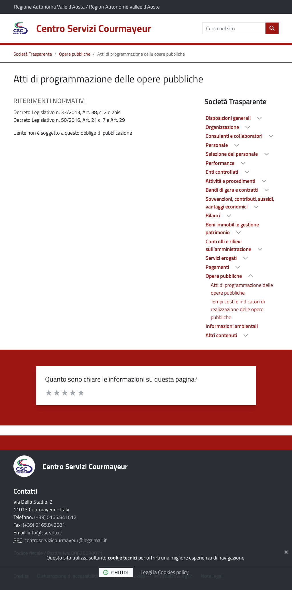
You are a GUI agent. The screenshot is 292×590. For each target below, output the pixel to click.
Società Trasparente (32, 53)
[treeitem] (241, 118)
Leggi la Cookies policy (165, 572)
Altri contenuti (222, 335)
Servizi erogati (222, 258)
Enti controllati (222, 172)
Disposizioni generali (229, 118)
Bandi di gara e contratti (232, 190)
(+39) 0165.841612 (55, 517)
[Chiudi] (286, 551)
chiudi (116, 572)
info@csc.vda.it (44, 532)
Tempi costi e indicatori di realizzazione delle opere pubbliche (238, 309)
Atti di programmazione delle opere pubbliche (242, 289)
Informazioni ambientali (232, 326)
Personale (217, 145)
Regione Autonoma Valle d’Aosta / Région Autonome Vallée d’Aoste (87, 7)
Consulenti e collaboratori (234, 136)
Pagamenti (218, 267)
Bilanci (213, 215)
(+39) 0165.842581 (44, 525)
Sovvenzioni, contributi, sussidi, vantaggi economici (240, 202)
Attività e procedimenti (231, 181)
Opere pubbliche (74, 53)
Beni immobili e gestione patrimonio (232, 228)
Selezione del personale (232, 154)
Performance (221, 163)
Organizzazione (223, 127)
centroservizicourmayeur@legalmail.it (66, 540)
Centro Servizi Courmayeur (85, 466)
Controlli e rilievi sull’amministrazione (229, 245)
